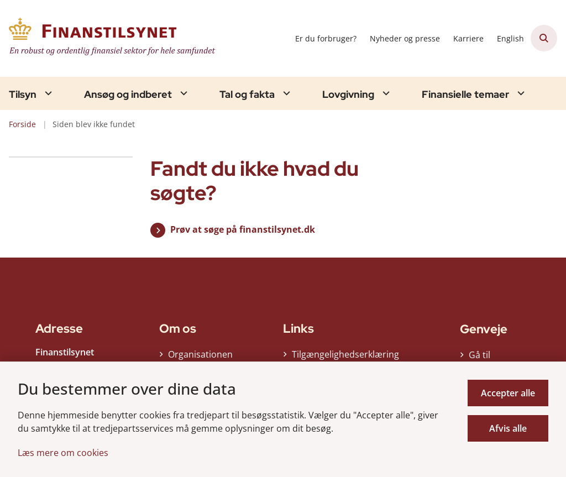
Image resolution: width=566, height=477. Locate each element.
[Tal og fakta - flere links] (285, 93)
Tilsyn (22, 94)
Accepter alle (508, 393)
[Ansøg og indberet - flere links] (182, 93)
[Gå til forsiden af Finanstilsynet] (109, 38)
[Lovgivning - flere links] (384, 93)
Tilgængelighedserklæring (340, 357)
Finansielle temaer (465, 94)
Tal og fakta (247, 94)
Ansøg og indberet (128, 94)
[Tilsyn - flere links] (46, 93)
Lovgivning (348, 94)
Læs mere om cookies (63, 453)
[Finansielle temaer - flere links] (519, 93)
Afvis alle (508, 428)
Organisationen (200, 357)
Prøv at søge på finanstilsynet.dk (242, 229)
